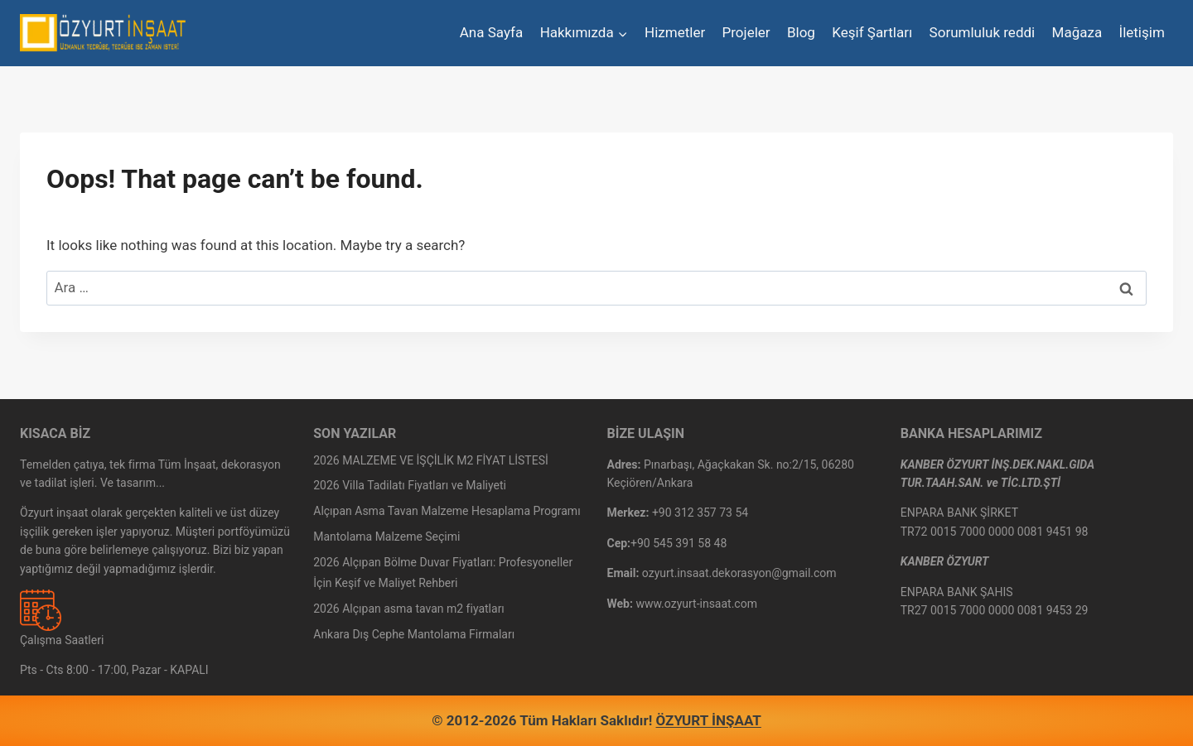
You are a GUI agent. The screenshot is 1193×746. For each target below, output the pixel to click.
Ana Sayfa (491, 32)
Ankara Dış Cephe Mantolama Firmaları (413, 634)
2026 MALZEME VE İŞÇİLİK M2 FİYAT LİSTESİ (430, 460)
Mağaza (1077, 32)
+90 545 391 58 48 (678, 543)
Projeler (746, 32)
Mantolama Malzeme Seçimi (386, 536)
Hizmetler (675, 32)
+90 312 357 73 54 (700, 512)
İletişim (1142, 32)
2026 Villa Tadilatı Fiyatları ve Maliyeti (409, 485)
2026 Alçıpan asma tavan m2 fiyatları (409, 608)
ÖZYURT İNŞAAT (708, 720)
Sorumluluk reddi (983, 32)
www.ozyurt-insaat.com (696, 603)
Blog (801, 32)
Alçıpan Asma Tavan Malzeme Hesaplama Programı (446, 510)
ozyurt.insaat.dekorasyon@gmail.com (739, 573)
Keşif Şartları (872, 32)
